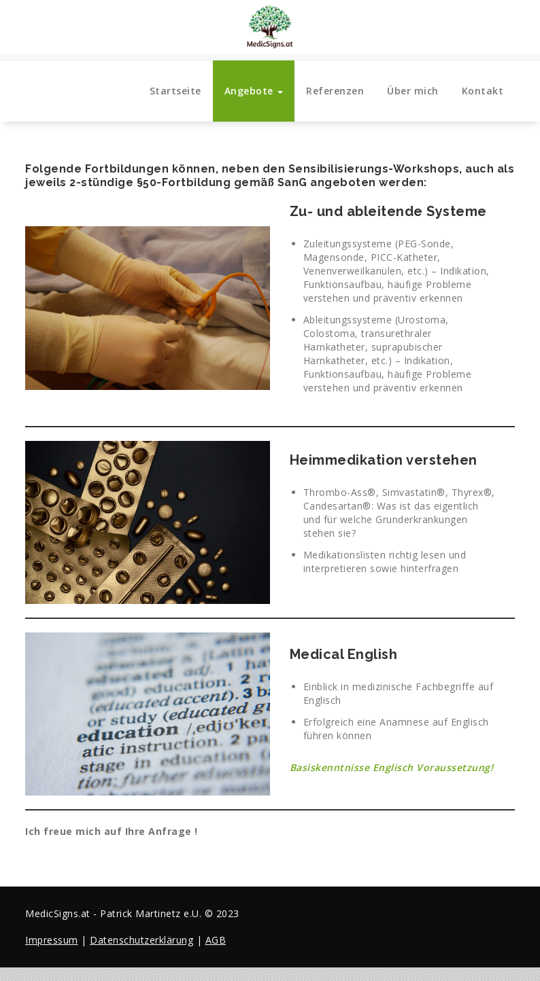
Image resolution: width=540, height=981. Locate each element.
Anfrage (170, 831)
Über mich (413, 90)
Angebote (254, 90)
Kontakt (483, 90)
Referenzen (335, 90)
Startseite (175, 90)
